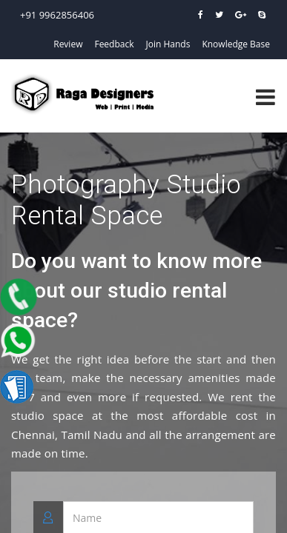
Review (67, 44)
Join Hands (168, 44)
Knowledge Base (236, 44)
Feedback (113, 44)
